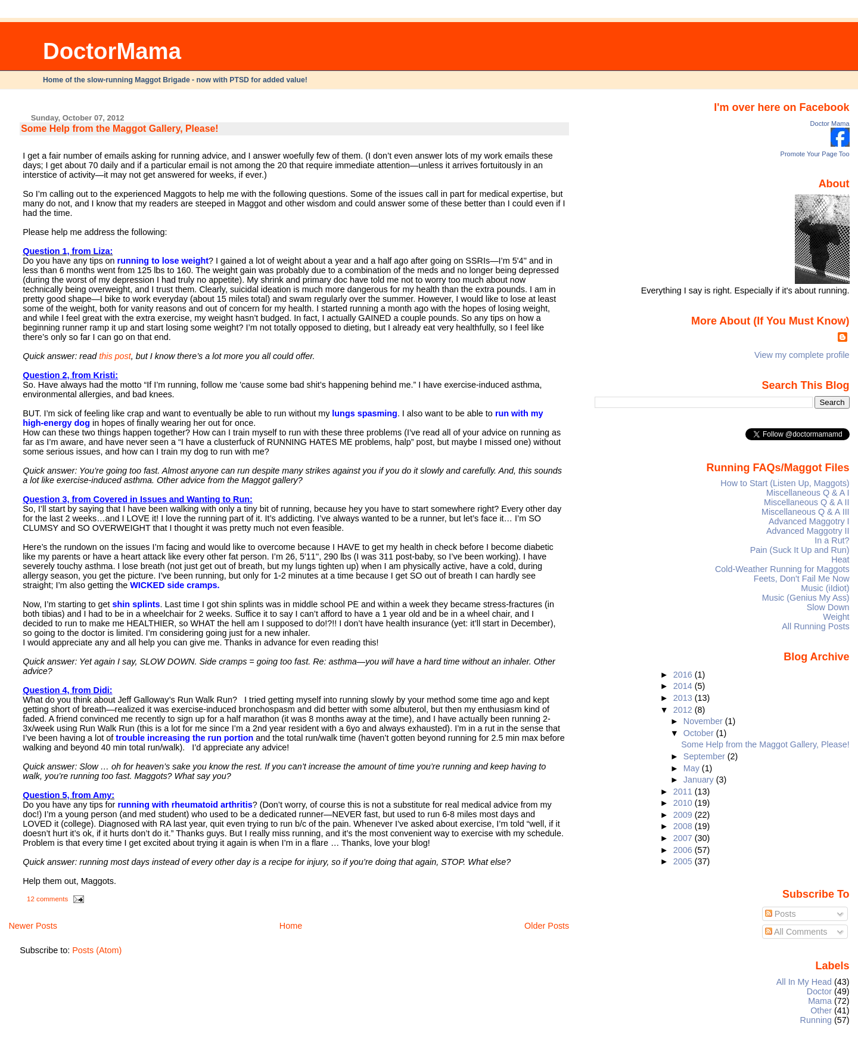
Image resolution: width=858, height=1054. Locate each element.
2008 (684, 826)
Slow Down (828, 607)
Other (821, 1010)
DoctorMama (112, 51)
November (704, 721)
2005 (684, 861)
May (692, 768)
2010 (684, 803)
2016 (684, 674)
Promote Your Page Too (815, 153)
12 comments (47, 898)
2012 (684, 710)
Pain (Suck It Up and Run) (800, 550)
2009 (684, 815)
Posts (780, 914)
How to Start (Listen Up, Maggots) (784, 483)
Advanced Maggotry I (809, 521)
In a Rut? (832, 540)
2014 (684, 686)
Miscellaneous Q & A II (807, 502)
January (699, 779)
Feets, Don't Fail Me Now (802, 578)
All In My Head (804, 982)
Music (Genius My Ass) (806, 597)
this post (115, 356)
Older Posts (546, 926)
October (699, 733)
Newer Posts (32, 926)
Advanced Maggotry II (808, 531)
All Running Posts (815, 626)
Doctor (819, 991)
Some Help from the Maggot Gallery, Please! (119, 128)
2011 (684, 791)
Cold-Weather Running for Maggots (782, 569)
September (705, 756)
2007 (684, 838)
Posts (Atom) (97, 950)
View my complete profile (802, 355)
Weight (836, 617)
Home (290, 926)
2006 (684, 850)
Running (816, 1020)
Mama (820, 1001)
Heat (840, 559)
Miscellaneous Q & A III (805, 512)
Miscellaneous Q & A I (808, 492)
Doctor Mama (830, 123)
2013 (684, 698)
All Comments (796, 931)
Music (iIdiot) (825, 588)
